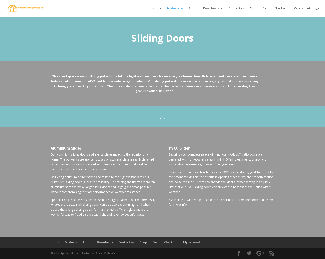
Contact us (237, 8)
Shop (253, 8)
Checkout (281, 8)
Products (172, 8)
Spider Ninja (69, 253)
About (193, 8)
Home (157, 8)
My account (301, 8)
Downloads (211, 8)
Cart (266, 8)
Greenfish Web (106, 253)
